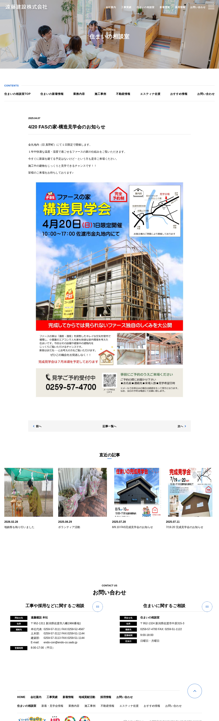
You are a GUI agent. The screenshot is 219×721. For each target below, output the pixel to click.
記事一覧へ (109, 419)
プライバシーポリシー (133, 712)
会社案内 (107, 6)
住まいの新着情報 (54, 93)
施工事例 (101, 93)
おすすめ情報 (177, 93)
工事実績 (122, 6)
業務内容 (80, 93)
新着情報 (161, 6)
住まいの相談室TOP (20, 93)
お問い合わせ (194, 6)
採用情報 (176, 6)
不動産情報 (122, 93)
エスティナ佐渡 (149, 93)
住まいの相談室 (142, 6)
